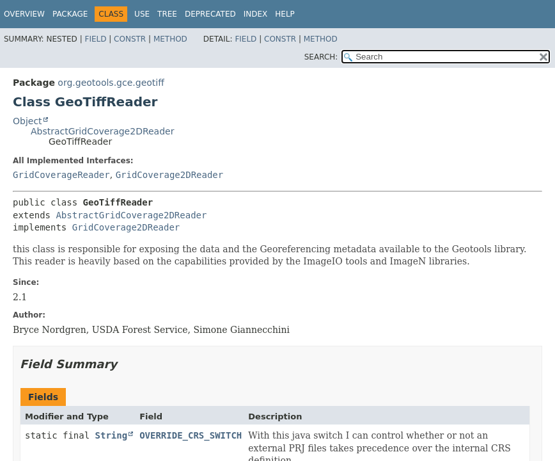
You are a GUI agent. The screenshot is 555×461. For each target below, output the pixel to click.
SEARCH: (321, 57)
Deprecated (210, 14)
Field (95, 39)
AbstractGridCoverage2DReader (102, 131)
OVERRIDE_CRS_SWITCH (190, 435)
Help (285, 14)
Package (70, 14)
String (111, 435)
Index (256, 14)
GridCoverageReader (61, 175)
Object (27, 121)
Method (170, 39)
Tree (167, 14)
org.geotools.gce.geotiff (111, 82)
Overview (24, 14)
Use (142, 14)
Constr (130, 39)
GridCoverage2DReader (170, 175)
